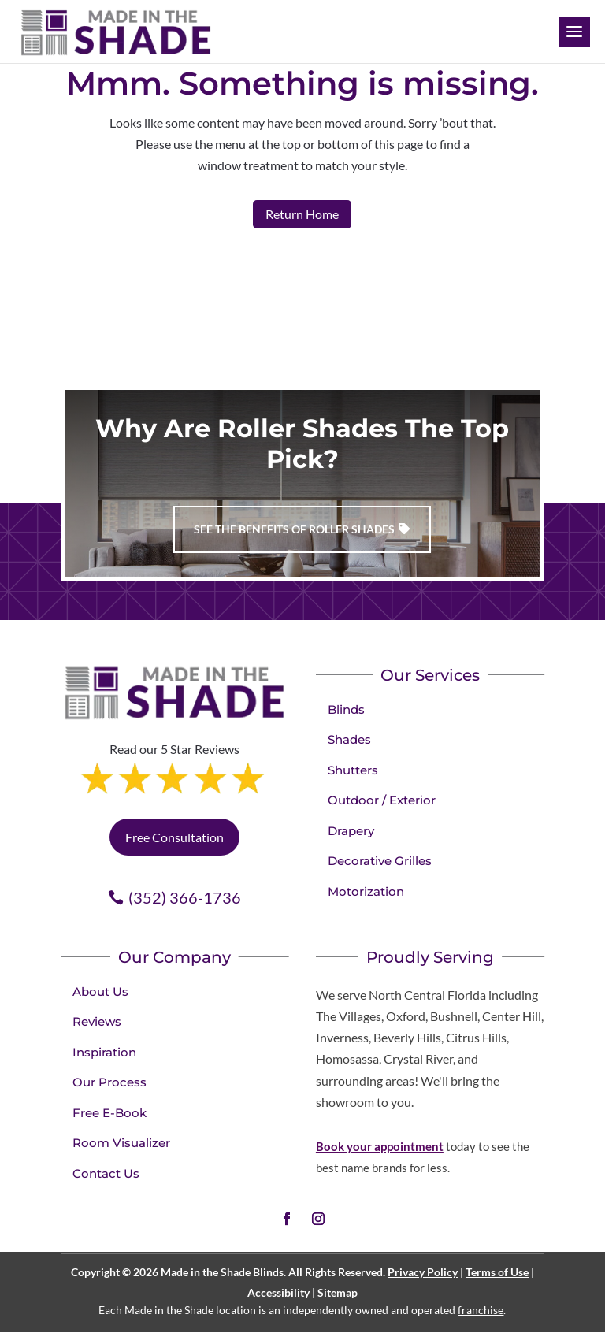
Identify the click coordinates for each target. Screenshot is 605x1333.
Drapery (351, 830)
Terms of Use (497, 1272)
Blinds (346, 709)
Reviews (96, 1021)
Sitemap (337, 1292)
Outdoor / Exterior (382, 800)
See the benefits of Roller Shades (294, 529)
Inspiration (104, 1052)
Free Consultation (174, 837)
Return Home (302, 213)
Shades (349, 739)
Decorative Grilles (380, 860)
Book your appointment (380, 1146)
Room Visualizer (121, 1142)
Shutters (353, 770)
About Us (100, 991)
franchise (480, 1309)
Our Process (109, 1082)
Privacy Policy (423, 1272)
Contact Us (105, 1173)
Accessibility (278, 1292)
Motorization (366, 891)
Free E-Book (109, 1112)
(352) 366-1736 (184, 897)
